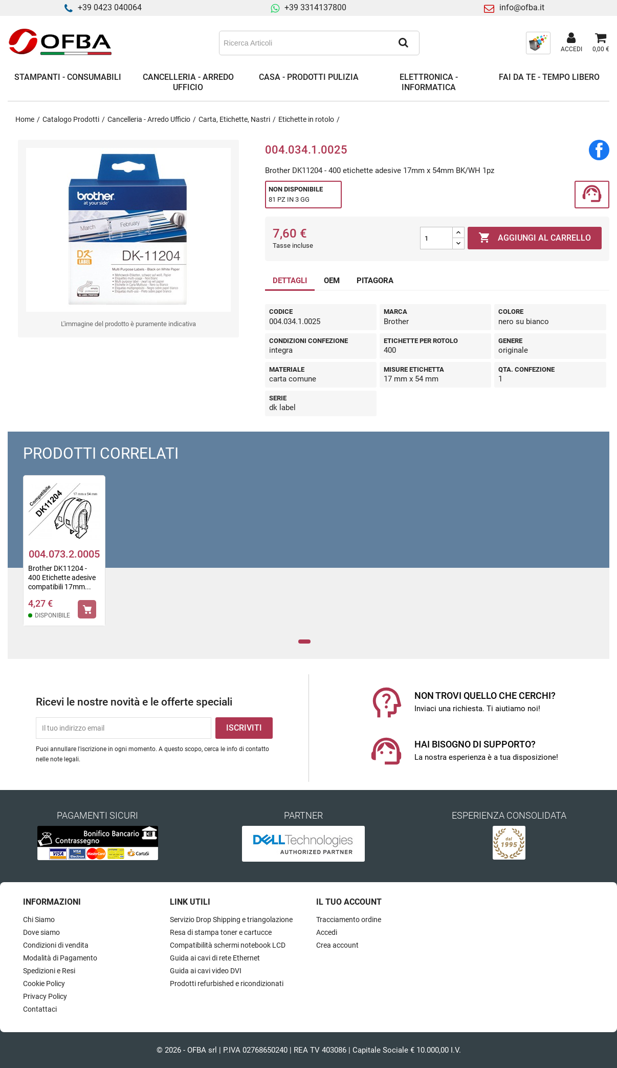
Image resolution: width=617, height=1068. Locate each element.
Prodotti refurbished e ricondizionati (226, 983)
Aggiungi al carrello (534, 238)
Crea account (337, 945)
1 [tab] (304, 642)
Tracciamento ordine (348, 919)
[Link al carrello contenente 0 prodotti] (600, 43)
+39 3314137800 (315, 7)
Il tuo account (349, 902)
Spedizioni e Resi (49, 971)
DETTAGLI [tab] (290, 280)
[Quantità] (436, 238)
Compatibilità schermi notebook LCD (227, 945)
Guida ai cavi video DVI (205, 971)
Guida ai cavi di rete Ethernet (215, 958)
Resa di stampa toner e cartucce (221, 932)
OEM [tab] (332, 280)
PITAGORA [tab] (375, 280)
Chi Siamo (39, 919)
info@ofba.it (521, 7)
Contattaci (40, 1009)
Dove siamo (41, 932)
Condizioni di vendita (56, 945)
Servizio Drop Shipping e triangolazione (231, 919)
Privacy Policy (45, 996)
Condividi (599, 150)
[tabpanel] (64, 557)
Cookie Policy (44, 983)
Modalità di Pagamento (60, 958)
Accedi (326, 932)
